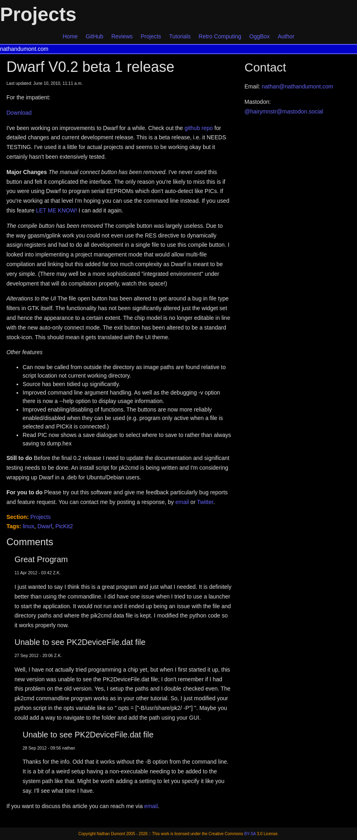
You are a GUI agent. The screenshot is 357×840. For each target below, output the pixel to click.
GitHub (95, 36)
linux (28, 526)
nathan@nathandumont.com (297, 86)
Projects (151, 36)
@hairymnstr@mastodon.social (283, 111)
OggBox (259, 36)
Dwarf (45, 526)
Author (286, 36)
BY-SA (250, 834)
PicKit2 (64, 526)
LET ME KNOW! (56, 210)
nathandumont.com (24, 49)
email (182, 502)
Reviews (122, 36)
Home (70, 36)
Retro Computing (219, 36)
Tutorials (179, 36)
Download (18, 112)
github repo (199, 128)
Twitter (205, 502)
